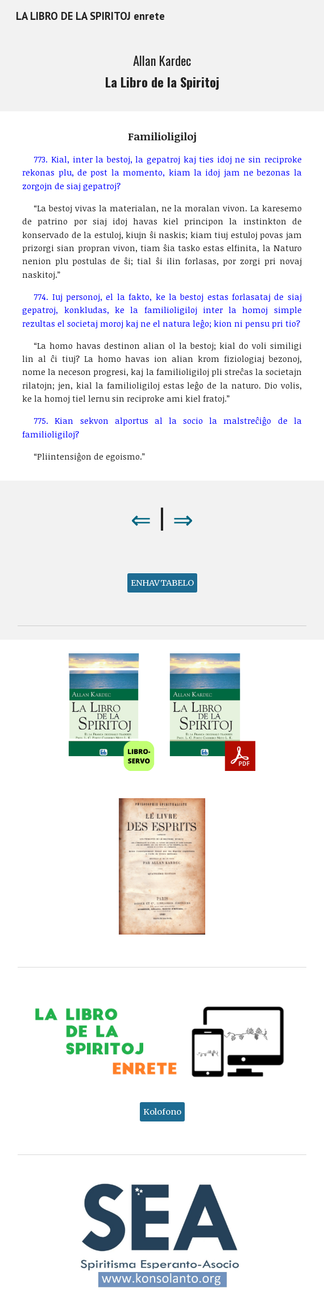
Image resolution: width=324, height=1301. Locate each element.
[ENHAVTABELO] (162, 582)
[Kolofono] (162, 1111)
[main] (162, 71)
